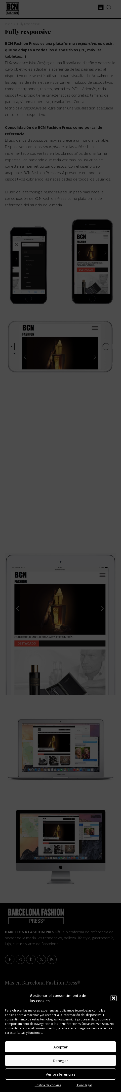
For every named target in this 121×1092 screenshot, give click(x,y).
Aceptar (60, 1046)
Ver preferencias (61, 1074)
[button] (113, 998)
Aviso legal (84, 1085)
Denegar (60, 1060)
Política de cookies (48, 1085)
